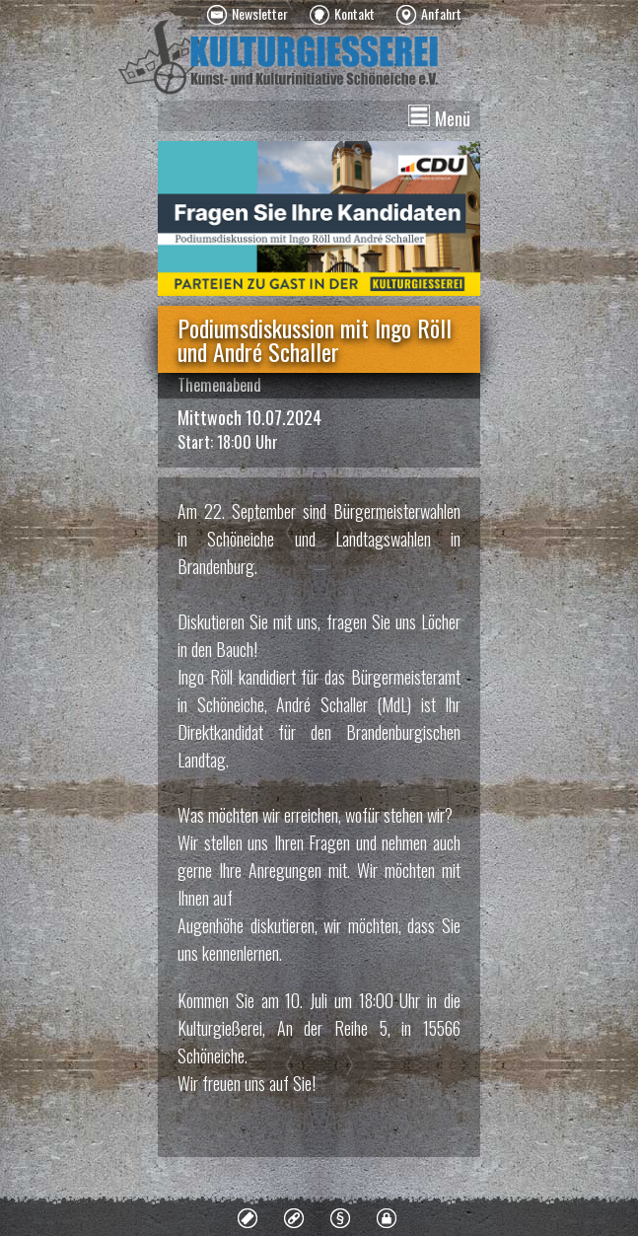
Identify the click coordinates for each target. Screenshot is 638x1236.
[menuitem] (247, 15)
